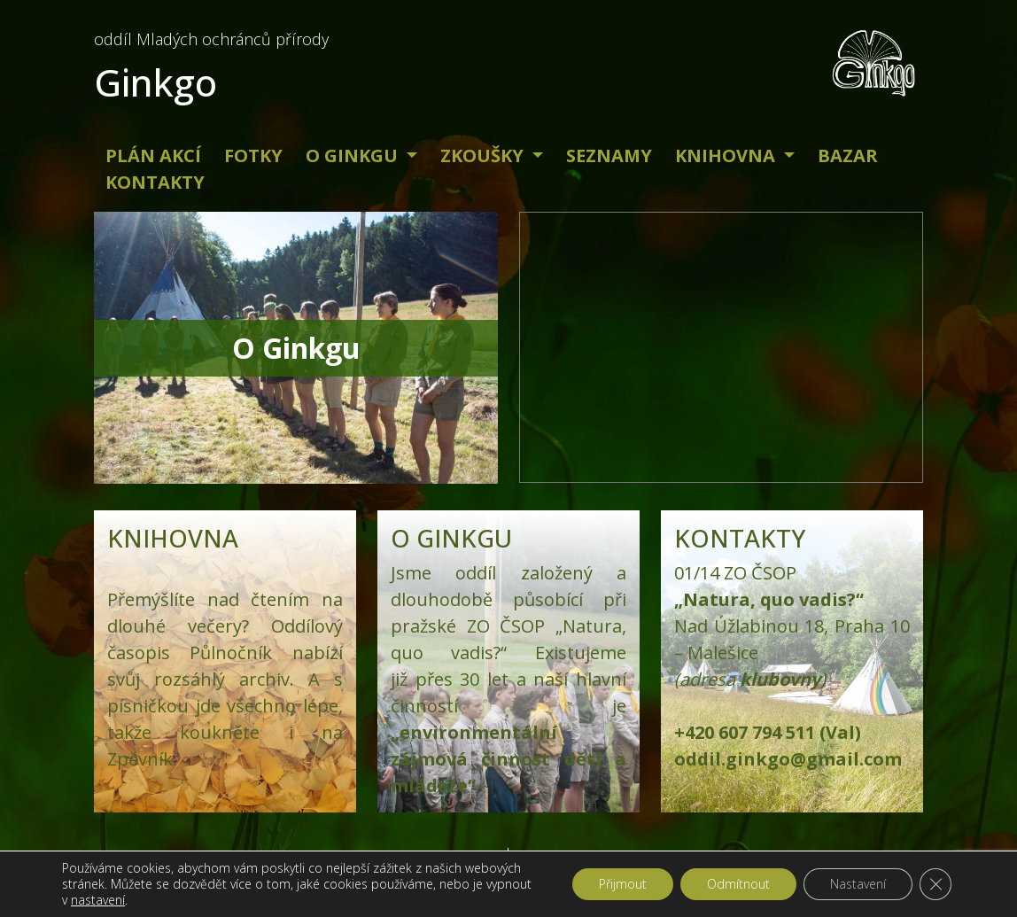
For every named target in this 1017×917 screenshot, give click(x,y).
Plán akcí (153, 155)
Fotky (253, 155)
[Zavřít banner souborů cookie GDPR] (935, 884)
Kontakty (155, 182)
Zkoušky (484, 155)
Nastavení (858, 883)
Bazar (848, 155)
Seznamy (609, 155)
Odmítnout (738, 883)
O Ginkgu (354, 155)
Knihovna (727, 155)
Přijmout (623, 883)
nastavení (98, 900)
